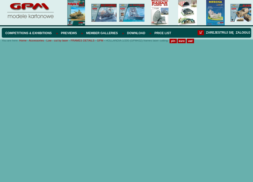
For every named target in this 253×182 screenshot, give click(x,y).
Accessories (36, 40)
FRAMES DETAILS (82, 40)
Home (23, 40)
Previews (69, 33)
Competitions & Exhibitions (28, 33)
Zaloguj (243, 32)
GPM (100, 40)
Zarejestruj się (220, 32)
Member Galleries (102, 33)
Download (136, 33)
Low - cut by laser (57, 40)
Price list (162, 33)
